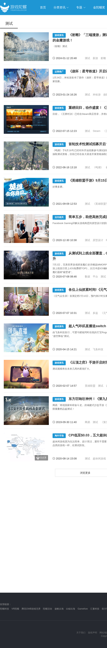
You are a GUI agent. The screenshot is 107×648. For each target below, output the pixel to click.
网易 (87, 422)
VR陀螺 (15, 608)
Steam (96, 130)
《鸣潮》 (98, 167)
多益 (95, 312)
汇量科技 (94, 608)
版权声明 (92, 632)
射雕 (103, 58)
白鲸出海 (70, 608)
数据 (87, 276)
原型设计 (98, 240)
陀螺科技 (4, 608)
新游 (95, 58)
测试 (87, 58)
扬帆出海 (59, 608)
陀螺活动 (47, 608)
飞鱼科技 (98, 349)
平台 (95, 276)
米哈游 (97, 94)
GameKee (83, 608)
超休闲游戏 (99, 458)
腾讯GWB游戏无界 (31, 608)
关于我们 (80, 632)
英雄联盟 (90, 385)
